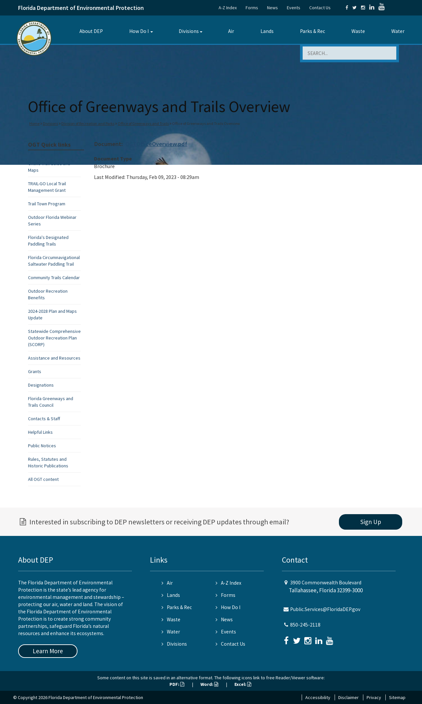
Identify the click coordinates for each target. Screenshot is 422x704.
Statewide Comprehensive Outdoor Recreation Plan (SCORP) (54, 337)
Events (293, 8)
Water (398, 31)
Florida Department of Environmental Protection (81, 8)
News (272, 8)
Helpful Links (40, 432)
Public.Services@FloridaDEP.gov (325, 609)
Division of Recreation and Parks (87, 123)
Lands (267, 31)
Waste (358, 31)
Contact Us (320, 8)
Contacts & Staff (44, 419)
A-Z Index (228, 8)
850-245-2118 (305, 625)
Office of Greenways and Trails (143, 123)
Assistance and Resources (54, 358)
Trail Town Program (46, 204)
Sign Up (370, 522)
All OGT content (43, 479)
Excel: (242, 684)
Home (34, 123)
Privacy (374, 697)
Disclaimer (348, 697)
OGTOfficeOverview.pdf (156, 144)
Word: (209, 684)
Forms (252, 8)
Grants (34, 371)
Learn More (48, 651)
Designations (41, 385)
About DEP (91, 31)
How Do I (139, 31)
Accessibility (317, 697)
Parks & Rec (312, 31)
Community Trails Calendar (54, 277)
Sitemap (397, 697)
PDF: (176, 684)
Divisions (189, 31)
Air (231, 31)
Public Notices (42, 446)
